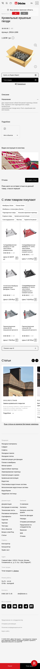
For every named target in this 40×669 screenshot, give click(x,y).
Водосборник (6, 503)
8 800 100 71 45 (7, 606)
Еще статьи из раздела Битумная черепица (21, 437)
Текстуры (5, 539)
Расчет (10, 666)
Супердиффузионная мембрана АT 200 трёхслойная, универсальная (9, 259)
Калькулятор (6, 560)
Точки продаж (20, 81)
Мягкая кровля (7, 478)
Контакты (23, 520)
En (32, 3)
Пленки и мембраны (9, 475)
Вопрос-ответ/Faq (8, 545)
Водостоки (5, 494)
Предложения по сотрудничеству (26, 539)
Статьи (4, 548)
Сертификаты (6, 529)
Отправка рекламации (28, 534)
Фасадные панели (8, 466)
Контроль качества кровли (26, 524)
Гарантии (5, 532)
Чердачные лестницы (9, 506)
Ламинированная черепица (11, 485)
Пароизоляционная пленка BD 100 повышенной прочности (29, 340)
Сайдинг (4, 460)
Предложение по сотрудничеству (12, 633)
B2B (21, 546)
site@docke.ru (22, 606)
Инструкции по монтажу (10, 520)
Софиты (4, 463)
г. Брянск (16, 584)
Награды (23, 531)
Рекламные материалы (10, 526)
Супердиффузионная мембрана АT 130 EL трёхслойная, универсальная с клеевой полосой (28, 260)
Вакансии (23, 543)
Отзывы (22, 549)
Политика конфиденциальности (12, 640)
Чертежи (5, 535)
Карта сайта (5, 644)
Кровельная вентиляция (10, 491)
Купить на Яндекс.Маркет (20, 75)
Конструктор (6, 556)
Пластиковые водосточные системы (14, 497)
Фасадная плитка (8, 469)
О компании (24, 517)
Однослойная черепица (10, 481)
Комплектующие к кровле (10, 488)
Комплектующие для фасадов (12, 472)
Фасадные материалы (9, 456)
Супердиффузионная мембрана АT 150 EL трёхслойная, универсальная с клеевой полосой (28, 301)
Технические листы (8, 523)
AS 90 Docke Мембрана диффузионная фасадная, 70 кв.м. (10, 299)
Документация (7, 517)
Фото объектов (7, 542)
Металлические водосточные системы (15, 500)
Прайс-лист (6, 563)
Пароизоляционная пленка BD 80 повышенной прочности (10, 340)
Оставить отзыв (30, 181)
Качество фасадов (26, 528)
